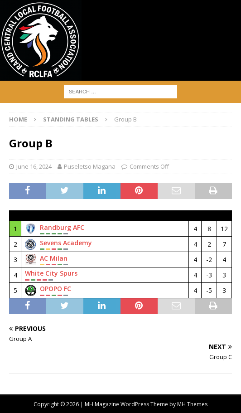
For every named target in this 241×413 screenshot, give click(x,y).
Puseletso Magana (90, 166)
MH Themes (192, 404)
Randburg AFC (62, 228)
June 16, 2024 (34, 166)
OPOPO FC (55, 289)
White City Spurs (51, 273)
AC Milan (53, 258)
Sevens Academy (66, 243)
